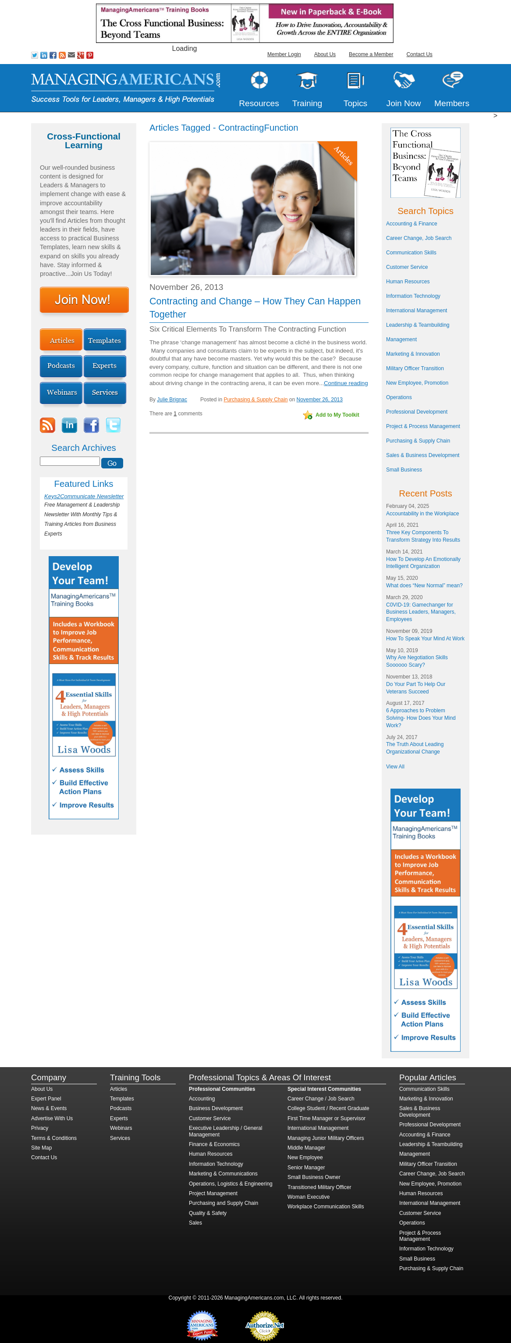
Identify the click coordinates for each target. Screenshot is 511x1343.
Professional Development (416, 412)
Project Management (213, 1193)
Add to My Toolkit (337, 415)
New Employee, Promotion (417, 383)
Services (120, 1138)
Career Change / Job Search (321, 1099)
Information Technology (413, 296)
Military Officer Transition (415, 368)
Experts (119, 1118)
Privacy (39, 1128)
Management (401, 339)
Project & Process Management (423, 426)
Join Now (404, 103)
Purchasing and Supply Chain (223, 1203)
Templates (122, 1099)
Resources (259, 103)
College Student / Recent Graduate (328, 1108)
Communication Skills (411, 253)
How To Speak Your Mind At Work (425, 639)
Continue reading (346, 383)
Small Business (404, 470)
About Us (325, 54)
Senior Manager (306, 1167)
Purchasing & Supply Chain (255, 399)
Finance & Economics (214, 1144)
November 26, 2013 (320, 399)
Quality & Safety (208, 1213)
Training (307, 103)
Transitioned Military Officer (319, 1187)
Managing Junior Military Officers (325, 1138)
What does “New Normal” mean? (424, 585)
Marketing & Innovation (413, 354)
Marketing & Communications (223, 1174)
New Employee (305, 1157)
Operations (399, 397)
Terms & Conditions (54, 1138)
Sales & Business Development (422, 455)
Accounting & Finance (411, 224)
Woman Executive (308, 1197)
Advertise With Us (52, 1118)
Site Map (41, 1148)
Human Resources (407, 282)
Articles (118, 1089)
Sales (195, 1223)
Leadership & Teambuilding (418, 325)
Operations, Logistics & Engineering (231, 1184)
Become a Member (371, 54)
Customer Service (407, 267)
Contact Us (419, 54)
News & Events (49, 1108)
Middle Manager (306, 1148)
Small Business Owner (314, 1177)
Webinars (121, 1128)
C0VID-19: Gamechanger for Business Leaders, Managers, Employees (421, 612)
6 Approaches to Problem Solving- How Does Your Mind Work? (421, 718)
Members (451, 103)
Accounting (202, 1099)
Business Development (216, 1108)
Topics (355, 103)
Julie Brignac (172, 399)
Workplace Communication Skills (325, 1207)
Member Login (284, 54)
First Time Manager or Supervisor (326, 1118)
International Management (416, 310)
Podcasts (120, 1108)
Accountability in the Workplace (422, 514)
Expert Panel (46, 1099)
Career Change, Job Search (418, 238)
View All (395, 767)
